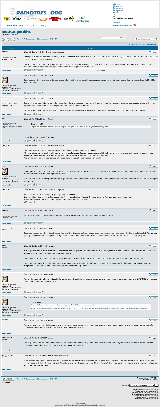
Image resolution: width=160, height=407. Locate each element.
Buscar (116, 4)
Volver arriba (6, 70)
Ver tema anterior (135, 44)
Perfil (115, 13)
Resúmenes (118, 8)
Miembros (117, 6)
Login (116, 15)
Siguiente (15, 34)
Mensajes (117, 17)
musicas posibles (16, 31)
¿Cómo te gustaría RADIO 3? (46, 39)
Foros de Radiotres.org (25, 39)
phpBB (83, 403)
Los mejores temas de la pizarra (123, 25)
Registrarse (118, 11)
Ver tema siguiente (150, 44)
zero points (101, 70)
